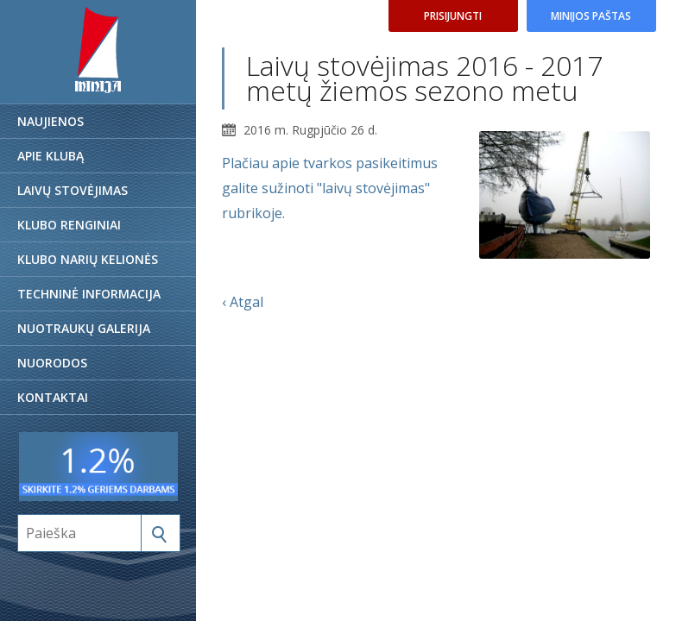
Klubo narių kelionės (87, 259)
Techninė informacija (89, 293)
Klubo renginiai (69, 224)
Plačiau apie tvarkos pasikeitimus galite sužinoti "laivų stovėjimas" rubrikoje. (330, 188)
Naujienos (50, 121)
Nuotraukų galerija (83, 328)
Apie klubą (50, 155)
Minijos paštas (591, 16)
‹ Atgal (242, 301)
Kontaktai (52, 397)
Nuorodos (52, 362)
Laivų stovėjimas (72, 190)
